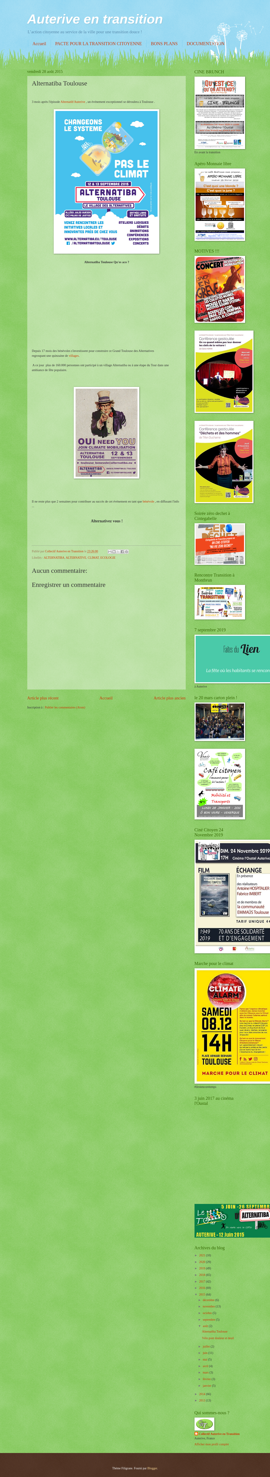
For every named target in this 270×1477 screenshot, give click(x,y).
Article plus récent (43, 698)
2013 (202, 1400)
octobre (208, 1313)
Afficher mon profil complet (212, 1444)
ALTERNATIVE (76, 557)
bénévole (148, 501)
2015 (202, 1294)
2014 (202, 1394)
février (207, 1379)
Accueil (39, 43)
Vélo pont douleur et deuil (218, 1338)
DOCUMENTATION (206, 43)
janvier (207, 1385)
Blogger (152, 1468)
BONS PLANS (164, 43)
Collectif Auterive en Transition (219, 1434)
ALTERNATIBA (54, 557)
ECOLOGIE (108, 557)
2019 (202, 1268)
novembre (209, 1306)
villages (74, 355)
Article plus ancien (170, 698)
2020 (202, 1262)
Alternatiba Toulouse (215, 1331)
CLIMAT (93, 557)
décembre (209, 1300)
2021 (202, 1255)
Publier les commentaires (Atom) (65, 707)
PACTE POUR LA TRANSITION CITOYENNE (98, 43)
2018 (202, 1275)
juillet (207, 1346)
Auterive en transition (95, 19)
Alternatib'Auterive (73, 102)
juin (205, 1353)
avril (206, 1366)
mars (206, 1372)
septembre (209, 1319)
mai (205, 1359)
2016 (202, 1288)
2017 (202, 1281)
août (206, 1326)
